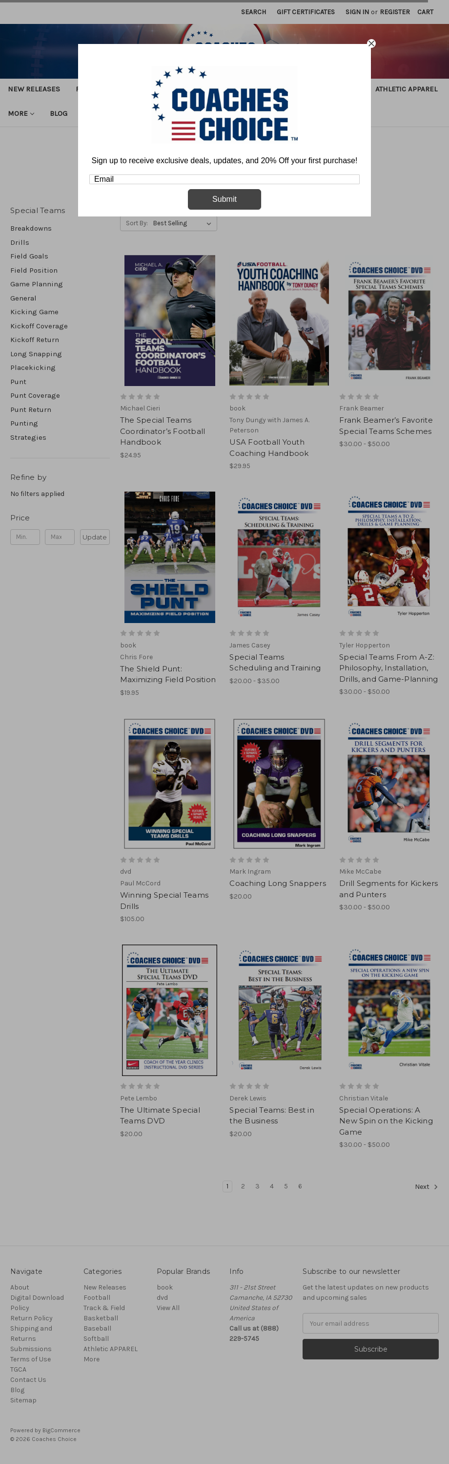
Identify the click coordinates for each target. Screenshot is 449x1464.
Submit (224, 199)
